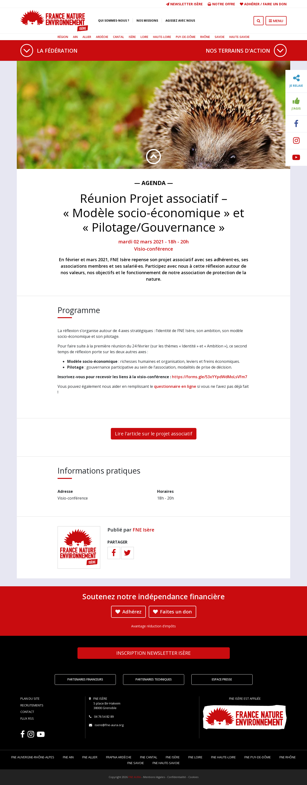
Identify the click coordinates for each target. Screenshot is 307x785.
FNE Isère (143, 529)
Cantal (118, 37)
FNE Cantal (148, 757)
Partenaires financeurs (85, 679)
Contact (27, 712)
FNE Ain (68, 757)
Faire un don (275, 4)
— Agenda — (153, 183)
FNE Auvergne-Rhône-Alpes (32, 757)
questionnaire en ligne (175, 386)
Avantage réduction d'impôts (153, 626)
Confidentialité (176, 777)
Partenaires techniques (154, 679)
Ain (75, 37)
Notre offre (221, 4)
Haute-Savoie (239, 37)
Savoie (219, 37)
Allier (87, 37)
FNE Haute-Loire (223, 757)
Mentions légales (154, 777)
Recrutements (31, 705)
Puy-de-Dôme (185, 37)
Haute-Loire (162, 37)
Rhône (205, 37)
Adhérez (128, 611)
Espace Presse (222, 679)
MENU (276, 20)
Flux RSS (27, 718)
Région (63, 37)
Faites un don (172, 611)
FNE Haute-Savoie (166, 763)
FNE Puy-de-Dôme (257, 757)
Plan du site (30, 698)
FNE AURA (134, 777)
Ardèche (102, 37)
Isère (132, 37)
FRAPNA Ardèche (118, 757)
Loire (144, 37)
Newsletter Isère (184, 4)
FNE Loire (195, 757)
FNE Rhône (287, 757)
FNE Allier (89, 757)
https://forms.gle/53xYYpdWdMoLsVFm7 (209, 376)
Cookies (193, 777)
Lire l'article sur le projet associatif (153, 433)
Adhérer (252, 4)
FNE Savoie (135, 763)
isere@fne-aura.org (109, 725)
